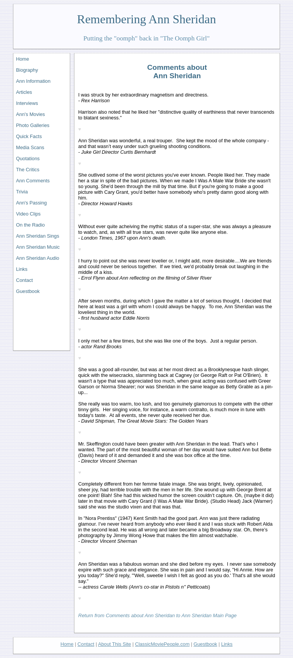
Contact (24, 280)
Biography (27, 70)
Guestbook (28, 291)
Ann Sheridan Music (38, 247)
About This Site (114, 644)
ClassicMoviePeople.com (162, 644)
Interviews (27, 103)
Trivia (22, 192)
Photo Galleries (33, 125)
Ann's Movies (30, 114)
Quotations (28, 158)
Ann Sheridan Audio (37, 258)
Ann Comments (33, 180)
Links (21, 269)
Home (22, 59)
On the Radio (30, 225)
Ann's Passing (31, 203)
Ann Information (33, 81)
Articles (24, 92)
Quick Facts (29, 136)
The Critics (27, 169)
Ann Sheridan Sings (37, 236)
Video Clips (28, 214)
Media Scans (30, 147)
